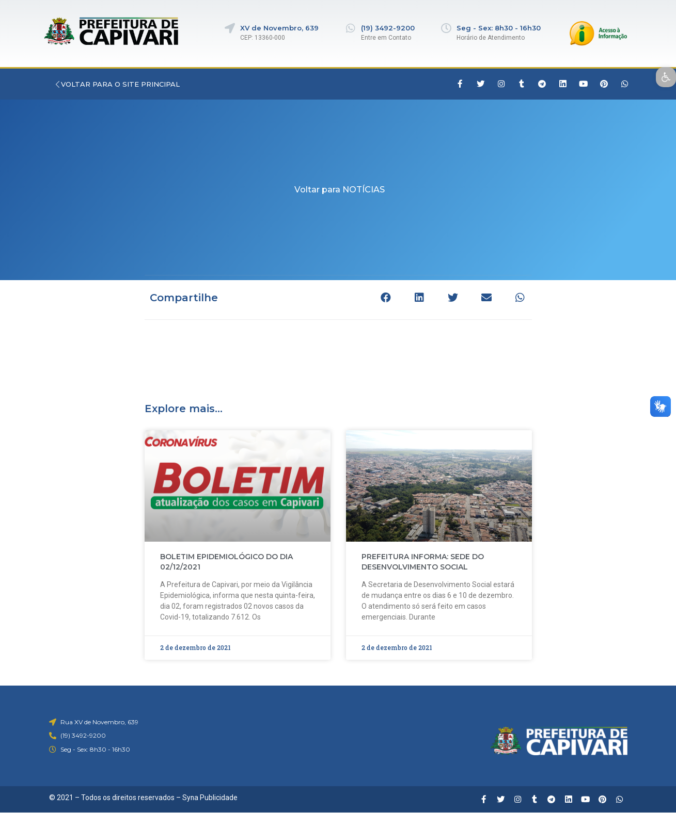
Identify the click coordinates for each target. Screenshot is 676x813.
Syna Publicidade (210, 797)
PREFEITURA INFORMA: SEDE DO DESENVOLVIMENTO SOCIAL (422, 562)
